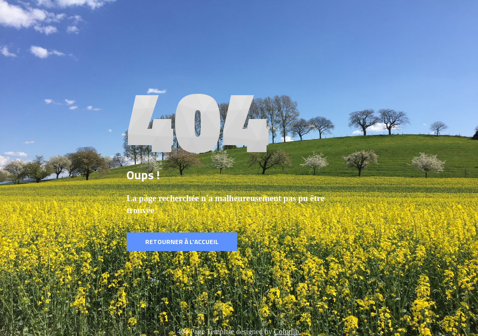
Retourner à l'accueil (181, 241)
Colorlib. (287, 332)
